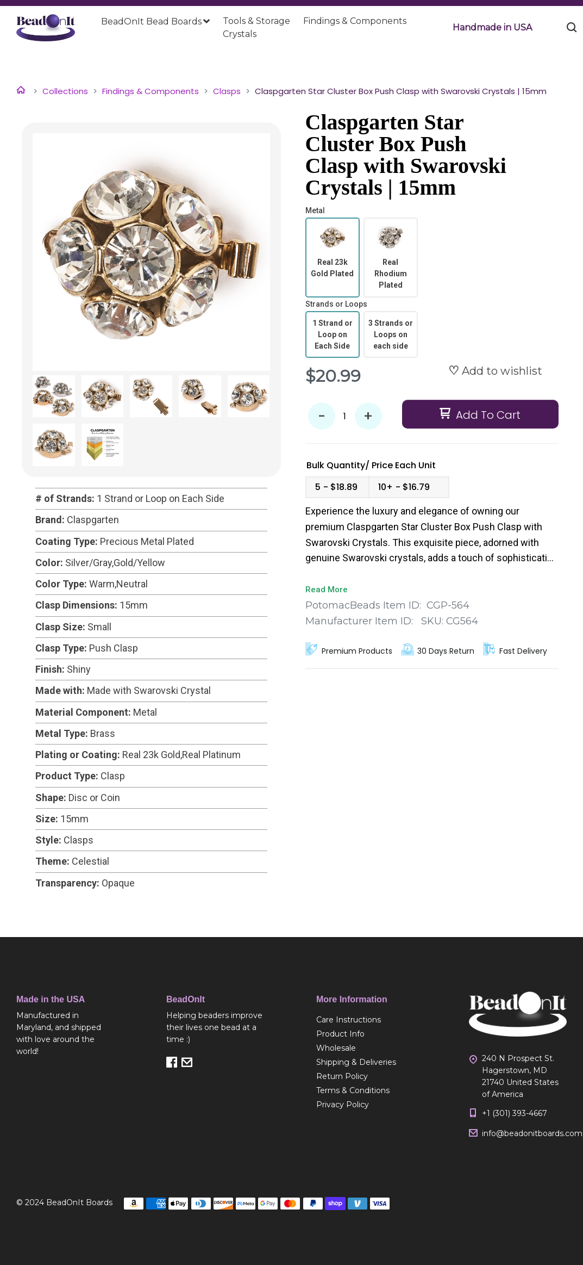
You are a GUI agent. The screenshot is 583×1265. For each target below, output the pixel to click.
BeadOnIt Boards (79, 1202)
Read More (326, 589)
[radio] (332, 257)
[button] (492, 27)
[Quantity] (345, 416)
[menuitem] (155, 22)
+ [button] (368, 416)
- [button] (321, 416)
